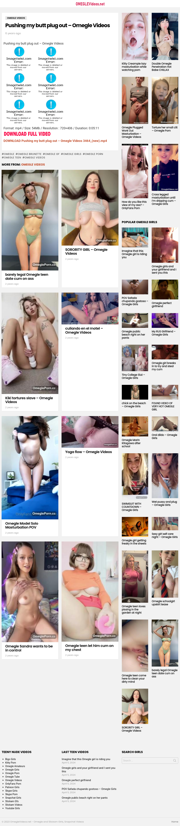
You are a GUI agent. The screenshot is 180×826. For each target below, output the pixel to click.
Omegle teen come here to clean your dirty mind (134, 679)
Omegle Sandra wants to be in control (29, 648)
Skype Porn (11, 794)
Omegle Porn (94, 154)
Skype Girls (11, 790)
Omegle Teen (12, 157)
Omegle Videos (35, 157)
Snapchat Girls (13, 797)
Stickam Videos (13, 804)
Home (174, 821)
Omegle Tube (12, 776)
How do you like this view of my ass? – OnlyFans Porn (134, 205)
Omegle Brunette (30, 154)
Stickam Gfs (12, 801)
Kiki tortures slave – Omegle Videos (29, 400)
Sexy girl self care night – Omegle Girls (165, 535)
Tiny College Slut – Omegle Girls (133, 376)
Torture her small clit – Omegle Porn (165, 129)
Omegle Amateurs (15, 766)
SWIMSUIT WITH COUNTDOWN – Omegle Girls (132, 507)
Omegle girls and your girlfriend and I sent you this (164, 270)
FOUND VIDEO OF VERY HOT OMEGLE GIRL (163, 406)
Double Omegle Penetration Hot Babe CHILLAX (161, 67)
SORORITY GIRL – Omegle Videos (86, 251)
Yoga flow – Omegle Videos (88, 451)
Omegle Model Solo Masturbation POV (21, 525)
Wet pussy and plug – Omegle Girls (164, 503)
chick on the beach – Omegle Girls (134, 404)
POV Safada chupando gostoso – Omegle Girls (135, 301)
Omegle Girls (72, 154)
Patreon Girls (12, 787)
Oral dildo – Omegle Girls (164, 436)
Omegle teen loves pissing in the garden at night (134, 609)
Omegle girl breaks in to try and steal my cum (164, 366)
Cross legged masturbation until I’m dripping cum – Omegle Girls (164, 199)
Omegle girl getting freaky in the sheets (134, 542)
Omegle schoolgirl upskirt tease (163, 602)
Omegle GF (52, 154)
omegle (9, 154)
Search (174, 761)
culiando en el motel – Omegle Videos (84, 330)
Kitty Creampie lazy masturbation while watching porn (134, 67)
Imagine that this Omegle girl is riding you (134, 254)
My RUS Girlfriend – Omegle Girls (163, 333)
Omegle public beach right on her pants (133, 335)
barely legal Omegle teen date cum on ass (26, 276)
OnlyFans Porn (13, 783)
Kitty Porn (10, 762)
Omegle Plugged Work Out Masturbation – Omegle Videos (132, 132)
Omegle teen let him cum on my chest (89, 647)
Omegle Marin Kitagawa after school (131, 443)
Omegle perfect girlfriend (162, 304)
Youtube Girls (12, 808)
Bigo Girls (10, 759)
